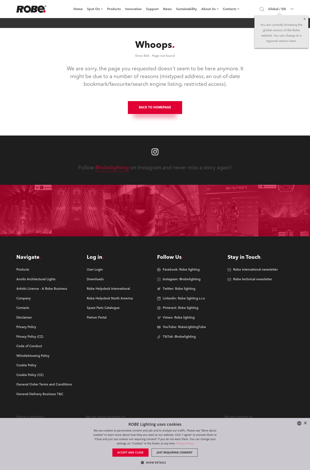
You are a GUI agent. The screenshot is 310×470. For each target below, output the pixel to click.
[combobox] (299, 423)
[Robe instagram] (155, 151)
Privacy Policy (184, 443)
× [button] (305, 423)
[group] (44, 279)
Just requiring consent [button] (174, 452)
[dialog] (155, 444)
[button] (155, 462)
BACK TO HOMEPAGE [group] (155, 107)
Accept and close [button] (130, 452)
